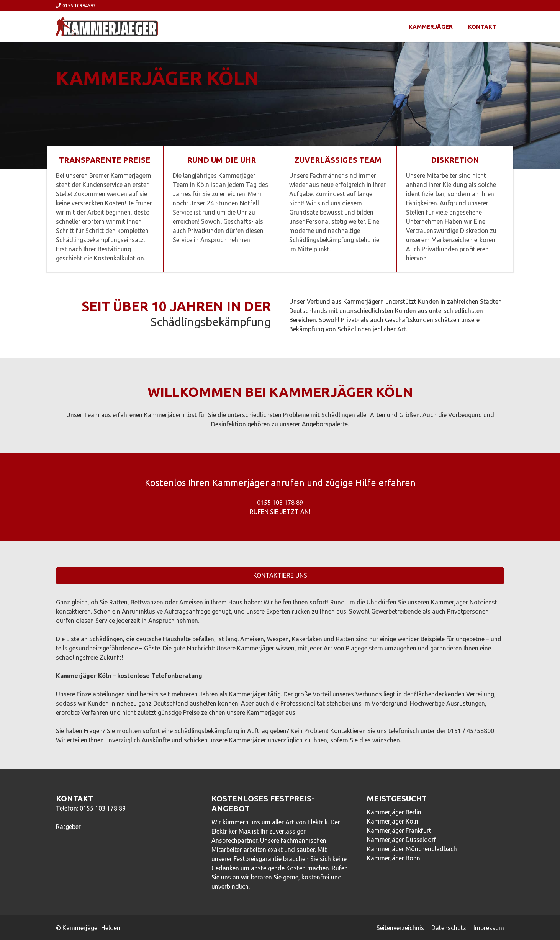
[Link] (107, 26)
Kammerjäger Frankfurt (399, 830)
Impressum (488, 927)
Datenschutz (448, 927)
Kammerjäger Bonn (393, 858)
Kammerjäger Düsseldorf (401, 839)
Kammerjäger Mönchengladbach (412, 848)
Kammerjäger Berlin (394, 812)
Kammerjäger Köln (392, 821)
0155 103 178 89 (103, 808)
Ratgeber (68, 826)
